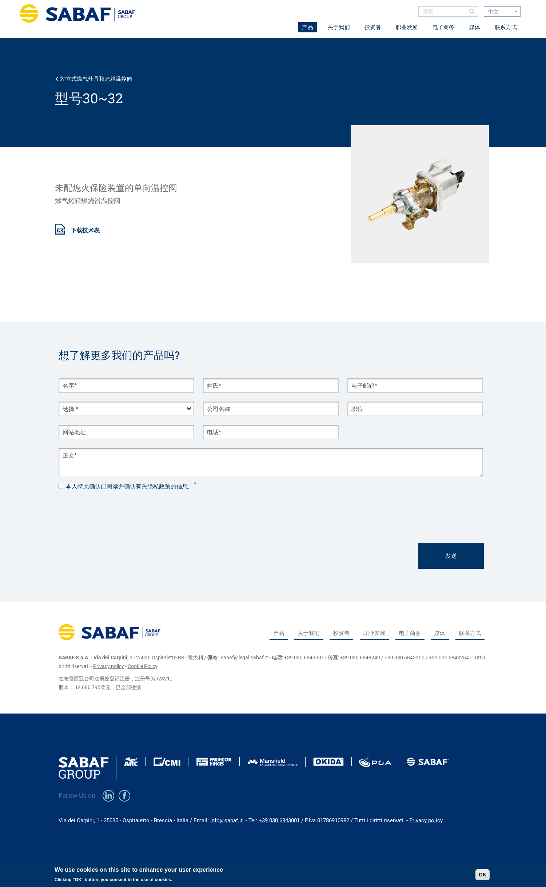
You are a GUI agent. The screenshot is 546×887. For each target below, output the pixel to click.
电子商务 (444, 27)
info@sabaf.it (226, 820)
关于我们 (339, 27)
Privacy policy (108, 666)
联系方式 (506, 27)
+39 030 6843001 (304, 657)
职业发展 (407, 27)
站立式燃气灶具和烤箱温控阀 (96, 79)
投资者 (372, 27)
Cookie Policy (143, 666)
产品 (307, 27)
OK (482, 875)
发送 (451, 555)
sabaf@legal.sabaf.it (244, 657)
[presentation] (114, 509)
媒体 (475, 27)
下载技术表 (85, 230)
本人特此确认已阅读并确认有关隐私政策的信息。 (130, 486)
